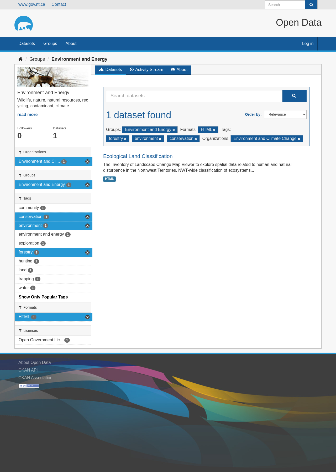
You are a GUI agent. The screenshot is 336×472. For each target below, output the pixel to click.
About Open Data (34, 362)
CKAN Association (35, 377)
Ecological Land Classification (138, 156)
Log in (308, 43)
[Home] (20, 59)
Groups (50, 43)
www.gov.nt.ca (31, 4)
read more (27, 114)
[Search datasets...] (194, 96)
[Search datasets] (291, 4)
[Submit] (311, 4)
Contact (58, 4)
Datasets (26, 43)
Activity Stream (146, 69)
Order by (252, 114)
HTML (109, 179)
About (71, 43)
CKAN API (28, 370)
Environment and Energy (79, 59)
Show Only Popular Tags (43, 297)
